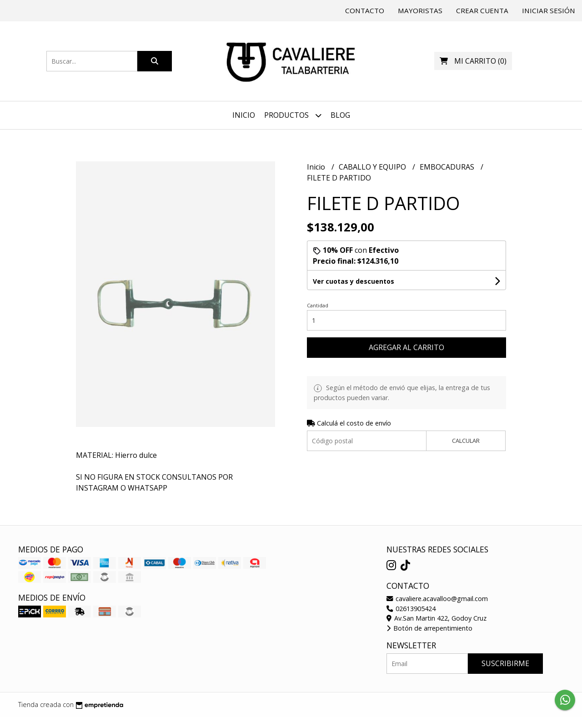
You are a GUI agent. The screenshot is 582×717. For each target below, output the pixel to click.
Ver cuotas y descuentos (353, 281)
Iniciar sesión (548, 10)
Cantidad (317, 305)
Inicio (243, 115)
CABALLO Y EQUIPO (373, 167)
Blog (340, 115)
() (473, 61)
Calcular (466, 440)
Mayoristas (420, 10)
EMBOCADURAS (448, 167)
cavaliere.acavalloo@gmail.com (437, 598)
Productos (292, 115)
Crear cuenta (482, 10)
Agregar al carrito (406, 347)
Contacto (364, 10)
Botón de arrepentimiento (429, 628)
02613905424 (411, 608)
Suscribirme (505, 663)
